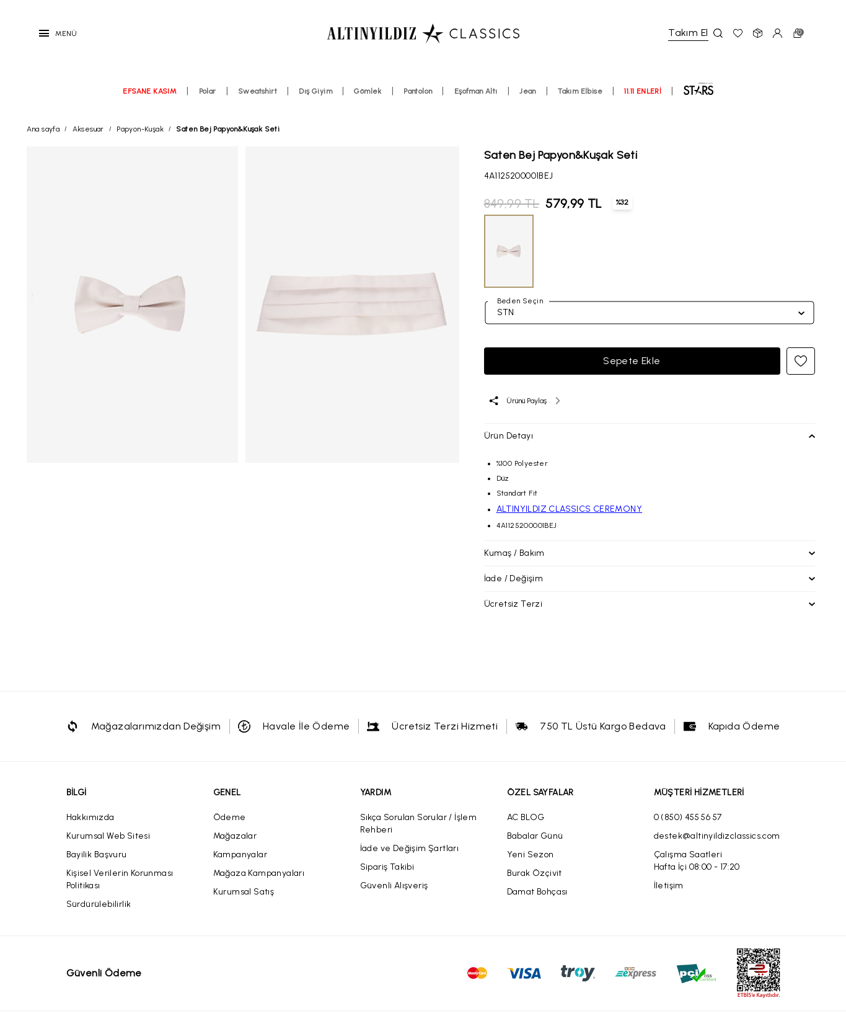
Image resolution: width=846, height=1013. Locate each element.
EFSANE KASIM (150, 91)
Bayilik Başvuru (96, 854)
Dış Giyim (315, 91)
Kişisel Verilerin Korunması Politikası (120, 879)
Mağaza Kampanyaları (259, 873)
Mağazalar (235, 836)
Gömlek (367, 91)
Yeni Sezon (530, 854)
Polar (207, 91)
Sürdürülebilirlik (98, 904)
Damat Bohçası (537, 891)
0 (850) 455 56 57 (688, 817)
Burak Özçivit (534, 873)
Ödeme (229, 817)
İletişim (669, 885)
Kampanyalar (240, 854)
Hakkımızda (90, 817)
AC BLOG (526, 817)
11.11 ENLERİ (642, 91)
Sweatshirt (257, 91)
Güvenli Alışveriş (394, 885)
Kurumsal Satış (244, 891)
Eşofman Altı (476, 91)
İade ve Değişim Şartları (409, 848)
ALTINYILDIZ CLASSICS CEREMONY (569, 509)
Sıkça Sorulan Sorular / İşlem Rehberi (418, 823)
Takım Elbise (580, 91)
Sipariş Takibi (387, 867)
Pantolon (417, 91)
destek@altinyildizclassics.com (717, 836)
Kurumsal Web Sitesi (108, 836)
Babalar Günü (535, 836)
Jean (527, 91)
